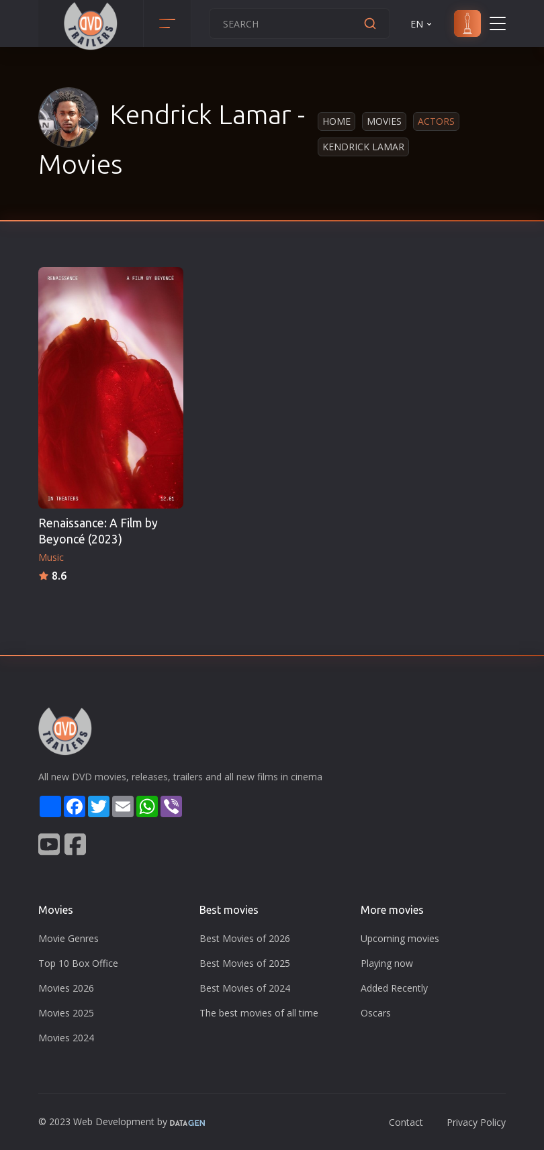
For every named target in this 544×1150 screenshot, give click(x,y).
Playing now (387, 963)
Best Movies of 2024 (244, 988)
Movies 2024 (66, 1037)
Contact (406, 1122)
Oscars (376, 1012)
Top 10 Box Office (78, 963)
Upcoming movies (400, 938)
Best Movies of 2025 (244, 963)
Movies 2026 (66, 988)
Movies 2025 (66, 1012)
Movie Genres (68, 938)
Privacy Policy (476, 1122)
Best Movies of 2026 (244, 938)
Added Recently (394, 988)
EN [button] (422, 23)
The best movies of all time (258, 1012)
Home (336, 121)
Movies (384, 121)
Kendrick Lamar (363, 146)
